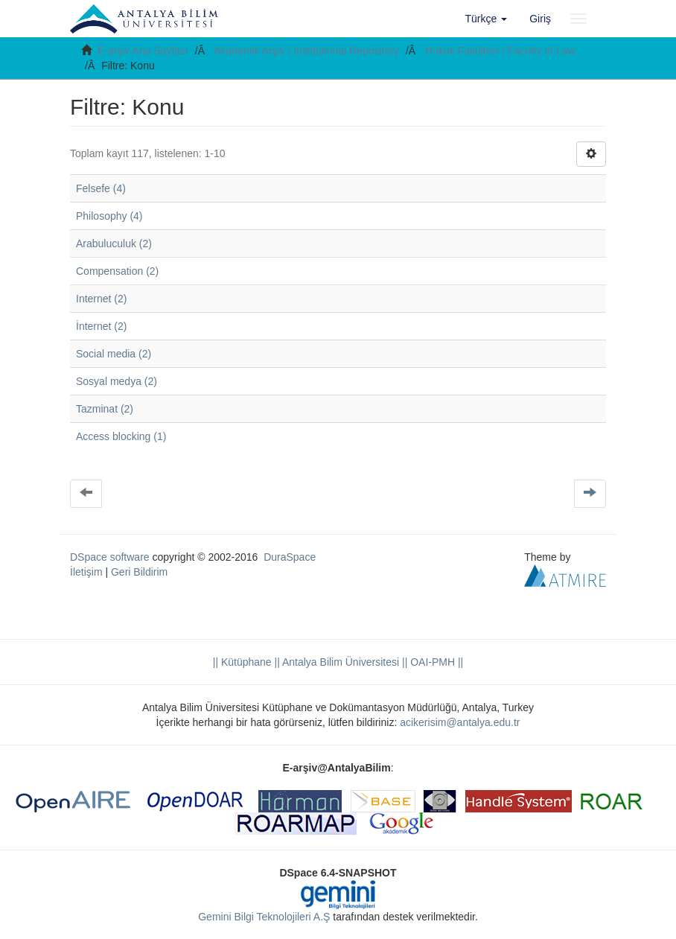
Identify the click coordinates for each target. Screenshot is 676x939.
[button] (486, 18)
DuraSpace (290, 557)
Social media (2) (113, 354)
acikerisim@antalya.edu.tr (460, 722)
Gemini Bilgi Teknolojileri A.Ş (264, 917)
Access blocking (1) (121, 436)
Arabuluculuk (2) (114, 243)
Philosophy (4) (109, 216)
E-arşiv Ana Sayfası (143, 51)
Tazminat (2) (104, 409)
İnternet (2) (101, 326)
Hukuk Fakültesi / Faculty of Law (500, 51)
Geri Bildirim (139, 572)
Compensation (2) (117, 271)
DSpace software (110, 557)
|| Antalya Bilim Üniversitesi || (340, 662)
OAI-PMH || (435, 662)
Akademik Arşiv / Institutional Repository (306, 51)
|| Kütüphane (242, 662)
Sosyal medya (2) (116, 381)
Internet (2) (101, 299)
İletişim (86, 572)
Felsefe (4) (101, 188)
